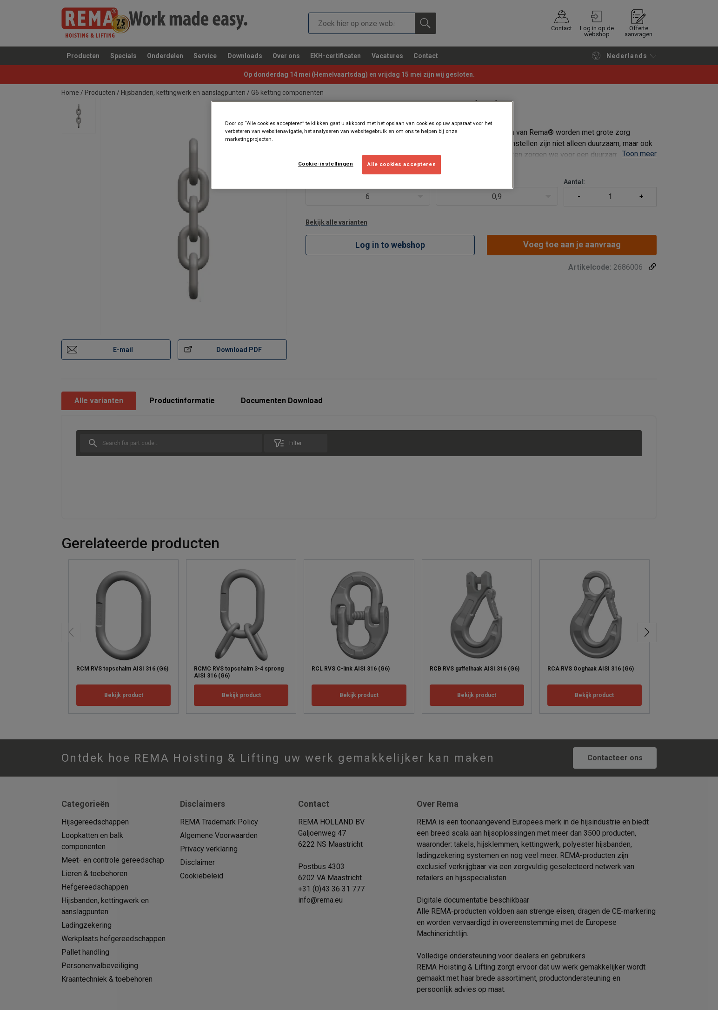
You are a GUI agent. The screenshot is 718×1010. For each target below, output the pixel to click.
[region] (362, 145)
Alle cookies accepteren (401, 164)
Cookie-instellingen (325, 163)
